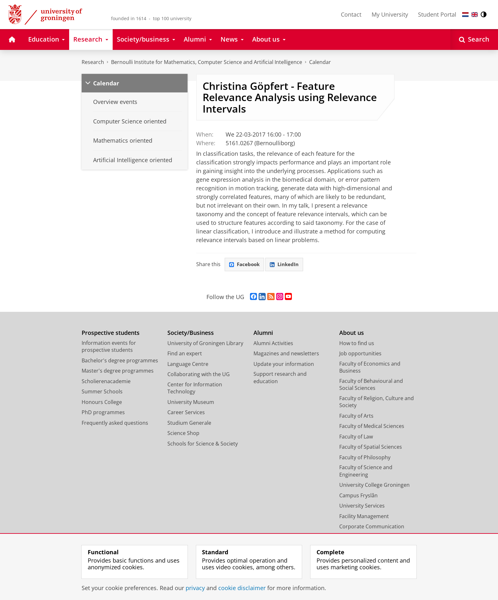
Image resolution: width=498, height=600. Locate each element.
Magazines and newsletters (286, 354)
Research (93, 62)
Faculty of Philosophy (364, 457)
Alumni (263, 333)
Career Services (186, 412)
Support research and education (280, 378)
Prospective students (111, 333)
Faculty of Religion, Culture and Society (376, 402)
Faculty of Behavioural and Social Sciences (371, 385)
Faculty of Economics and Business (369, 367)
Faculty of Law (356, 436)
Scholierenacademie (106, 381)
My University (390, 14)
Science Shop (183, 433)
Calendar (320, 62)
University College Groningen (374, 485)
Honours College (102, 402)
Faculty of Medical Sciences (371, 426)
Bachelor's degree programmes (120, 360)
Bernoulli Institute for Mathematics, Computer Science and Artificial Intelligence (206, 62)
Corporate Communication (371, 527)
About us (351, 333)
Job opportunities (360, 354)
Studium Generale (189, 423)
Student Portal (437, 14)
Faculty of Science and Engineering (365, 471)
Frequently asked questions (115, 423)
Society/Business (190, 333)
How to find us (356, 343)
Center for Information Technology (194, 388)
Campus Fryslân (358, 495)
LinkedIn (287, 264)
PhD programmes (103, 412)
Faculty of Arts (356, 416)
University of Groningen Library (205, 343)
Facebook (245, 264)
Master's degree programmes (118, 371)
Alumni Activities (273, 343)
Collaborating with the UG (198, 374)
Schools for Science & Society (202, 443)
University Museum (190, 402)
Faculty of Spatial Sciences (370, 447)
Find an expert (184, 354)
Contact (351, 14)
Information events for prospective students (109, 347)
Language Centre (187, 364)
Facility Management (364, 516)
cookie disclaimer (242, 588)
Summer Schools (102, 392)
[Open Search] (474, 39)
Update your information (283, 364)
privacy (195, 588)
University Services (362, 506)
